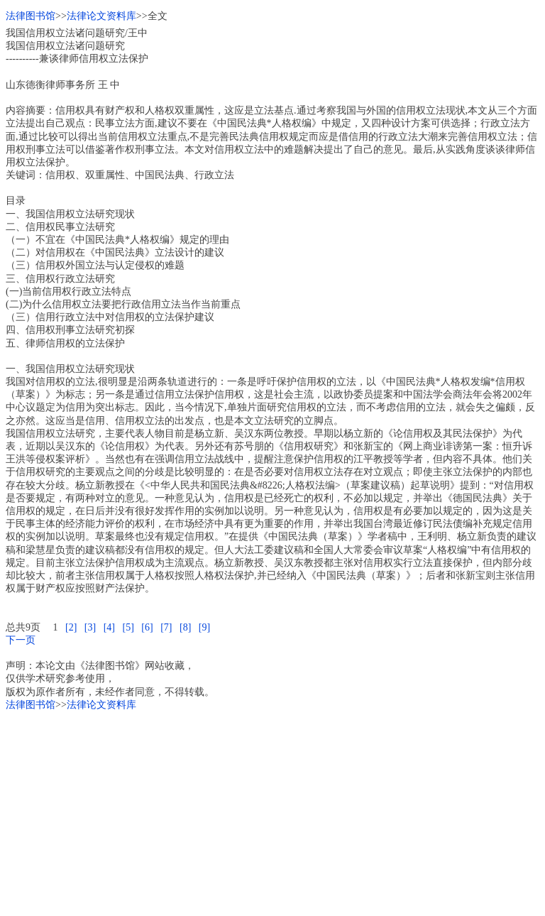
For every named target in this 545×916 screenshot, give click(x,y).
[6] (147, 627)
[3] (90, 627)
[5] (127, 627)
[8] (185, 627)
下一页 (20, 640)
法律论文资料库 (101, 16)
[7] (166, 627)
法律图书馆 (30, 16)
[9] (204, 627)
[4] (109, 627)
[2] (71, 627)
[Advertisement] (272, 810)
